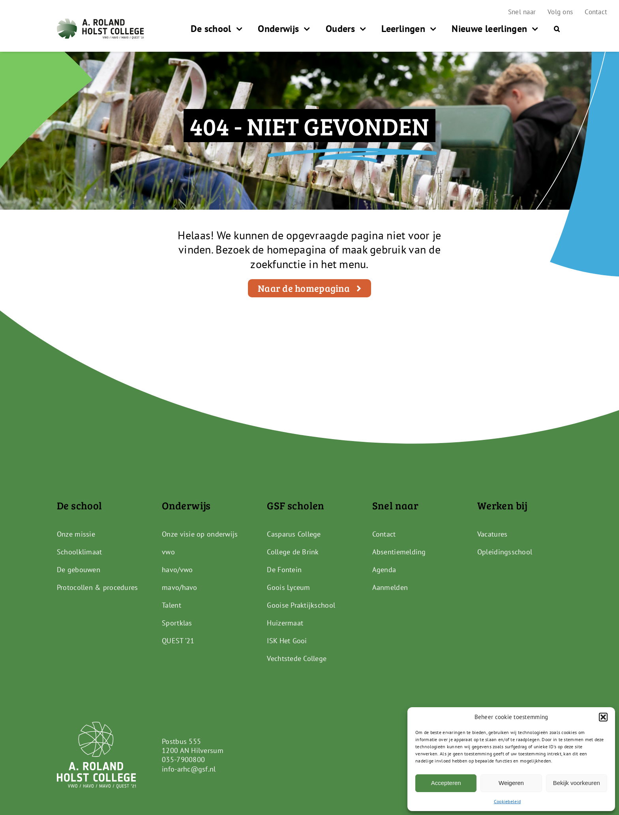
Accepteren (446, 782)
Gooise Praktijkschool (301, 605)
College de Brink (293, 551)
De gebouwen (78, 569)
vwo (168, 551)
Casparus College (294, 534)
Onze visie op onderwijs (200, 534)
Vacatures (492, 534)
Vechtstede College (296, 658)
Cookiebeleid (507, 801)
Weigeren (511, 782)
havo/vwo (177, 569)
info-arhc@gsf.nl (189, 769)
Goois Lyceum (288, 587)
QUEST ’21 (178, 640)
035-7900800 (183, 759)
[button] (603, 717)
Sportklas (177, 622)
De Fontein (284, 569)
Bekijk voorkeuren (576, 782)
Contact (384, 534)
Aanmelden (390, 587)
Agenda (384, 569)
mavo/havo (179, 587)
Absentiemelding (399, 551)
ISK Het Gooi (287, 640)
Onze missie (76, 534)
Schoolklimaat (79, 551)
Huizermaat (285, 622)
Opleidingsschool (504, 551)
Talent (171, 605)
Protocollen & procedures (97, 587)
